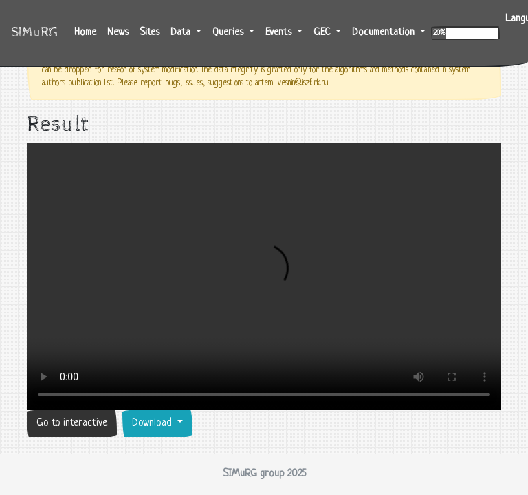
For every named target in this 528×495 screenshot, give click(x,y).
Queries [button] (229, 32)
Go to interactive (71, 423)
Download (153, 423)
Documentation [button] (384, 32)
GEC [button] (323, 32)
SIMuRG (34, 33)
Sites (150, 32)
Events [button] (279, 32)
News (118, 32)
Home (88, 31)
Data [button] (181, 32)
